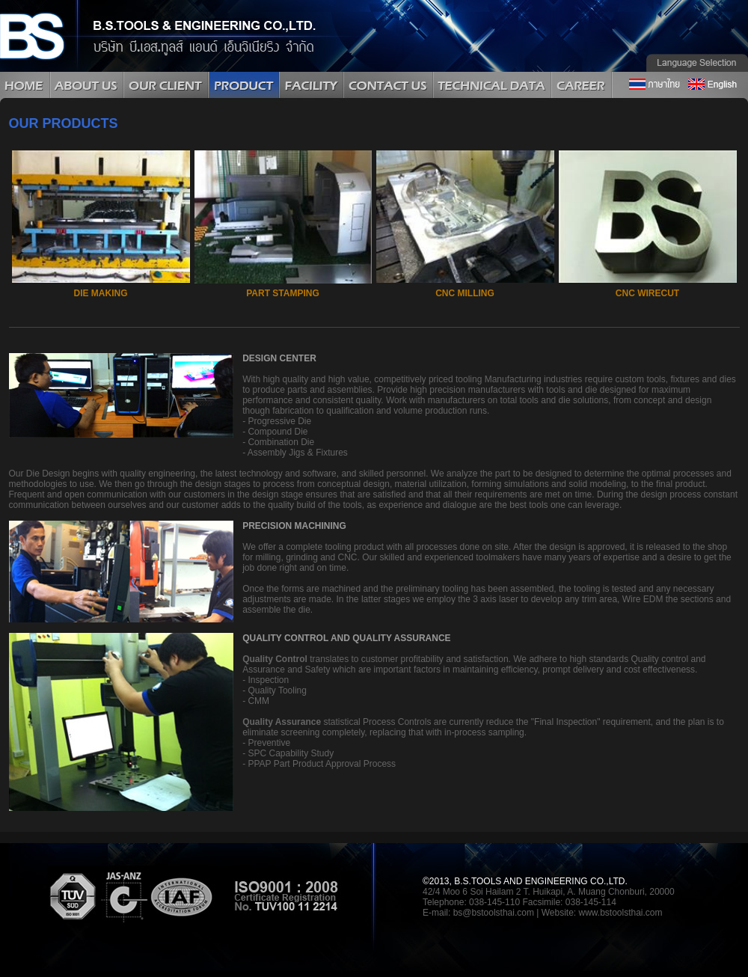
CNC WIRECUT (647, 293)
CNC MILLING (464, 293)
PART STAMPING (282, 293)
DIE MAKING (101, 293)
